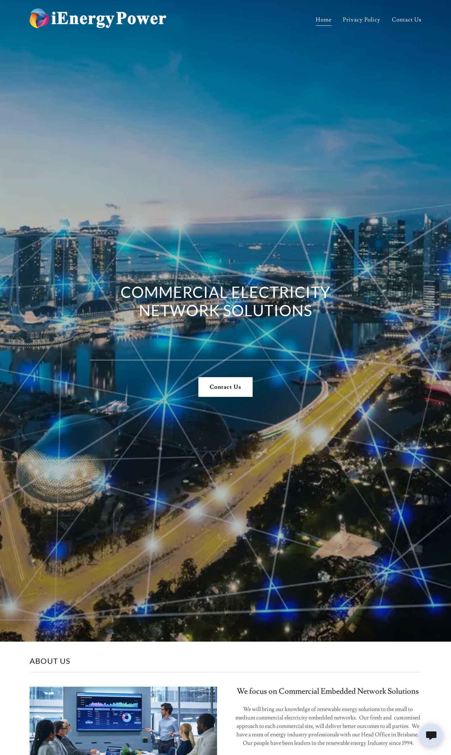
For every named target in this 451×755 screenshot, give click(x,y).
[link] (98, 17)
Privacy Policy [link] (362, 19)
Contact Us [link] (406, 19)
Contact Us (225, 387)
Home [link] (324, 19)
